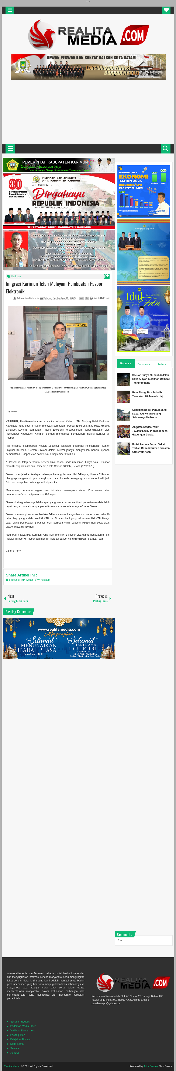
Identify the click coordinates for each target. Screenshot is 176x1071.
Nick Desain (151, 1066)
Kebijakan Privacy (20, 1039)
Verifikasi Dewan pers (22, 1030)
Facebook (13, 579)
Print (94, 298)
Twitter (28, 579)
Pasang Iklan (17, 1035)
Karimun (16, 276)
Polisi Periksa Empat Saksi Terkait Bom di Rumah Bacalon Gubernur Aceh (151, 448)
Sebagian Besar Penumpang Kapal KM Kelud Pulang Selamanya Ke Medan (149, 413)
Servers (14, 1048)
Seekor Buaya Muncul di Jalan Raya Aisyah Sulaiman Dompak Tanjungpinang (151, 379)
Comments (144, 364)
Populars (125, 363)
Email (105, 298)
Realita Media (11, 1066)
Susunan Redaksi (20, 1021)
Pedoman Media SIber (22, 1026)
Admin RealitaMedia (28, 298)
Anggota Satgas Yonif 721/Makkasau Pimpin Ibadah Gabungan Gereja (150, 431)
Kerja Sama (17, 1043)
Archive (162, 364)
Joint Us (14, 1052)
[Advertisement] (88, 111)
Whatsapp (42, 579)
